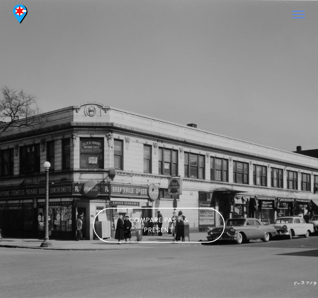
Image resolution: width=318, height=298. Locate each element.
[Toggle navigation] (298, 14)
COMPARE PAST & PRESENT (159, 225)
